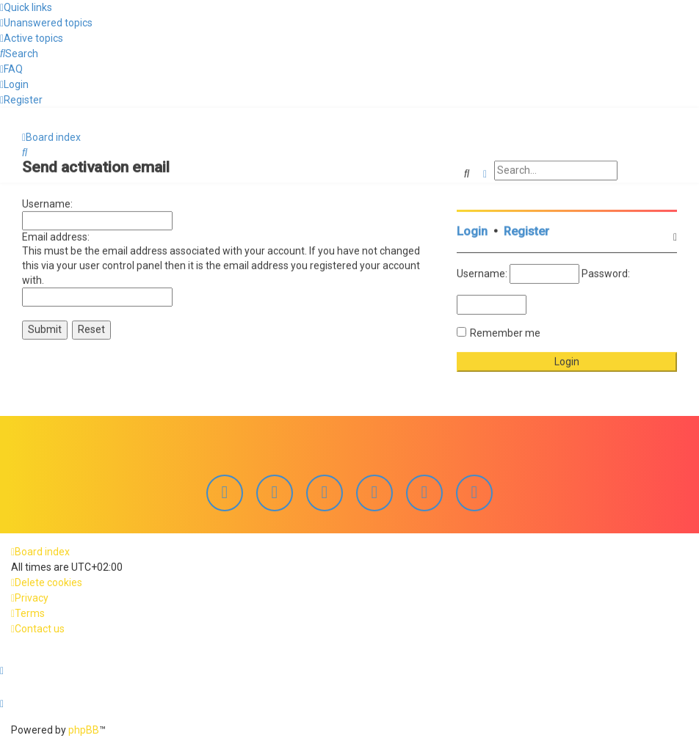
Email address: (56, 235)
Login (472, 229)
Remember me (505, 331)
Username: (47, 202)
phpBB (83, 730)
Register (526, 229)
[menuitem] (46, 23)
